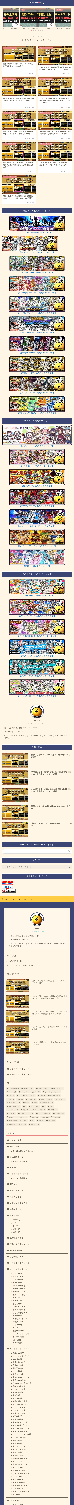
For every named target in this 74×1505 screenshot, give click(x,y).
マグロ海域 (17, 1274)
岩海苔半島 (17, 1301)
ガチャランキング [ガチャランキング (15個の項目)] (28, 1088)
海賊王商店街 (18, 1368)
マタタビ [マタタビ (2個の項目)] (11, 1095)
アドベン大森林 (19, 1470)
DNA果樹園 (17, 1359)
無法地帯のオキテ (20, 1486)
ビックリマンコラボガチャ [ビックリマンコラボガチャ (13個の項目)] (52, 1092)
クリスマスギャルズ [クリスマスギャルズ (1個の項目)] (43, 1088)
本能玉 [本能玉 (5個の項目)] (51, 1106)
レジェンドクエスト (19, 1203)
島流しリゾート (19, 1413)
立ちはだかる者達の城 (22, 1383)
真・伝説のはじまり (21, 1464)
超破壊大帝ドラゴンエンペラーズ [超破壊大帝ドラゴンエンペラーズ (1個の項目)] (18, 1120)
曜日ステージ (16, 1184)
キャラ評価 (15, 1215)
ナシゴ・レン (18, 1461)
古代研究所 (17, 1343)
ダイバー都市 (18, 1452)
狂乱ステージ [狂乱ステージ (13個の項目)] (27, 1110)
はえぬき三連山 (19, 1389)
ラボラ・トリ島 (19, 1410)
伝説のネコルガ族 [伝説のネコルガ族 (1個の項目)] (55, 1095)
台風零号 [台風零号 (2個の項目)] (11, 1099)
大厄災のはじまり (20, 1446)
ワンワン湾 (17, 1477)
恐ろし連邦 (17, 1304)
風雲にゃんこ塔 (17, 1238)
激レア (15, 1226)
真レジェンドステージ (20, 1349)
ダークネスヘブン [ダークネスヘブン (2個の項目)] (58, 1088)
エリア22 (16, 1328)
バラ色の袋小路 (19, 1437)
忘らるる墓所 (18, 1419)
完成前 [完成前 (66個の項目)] (35, 1102)
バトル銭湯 (17, 1371)
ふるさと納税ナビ (14, 961)
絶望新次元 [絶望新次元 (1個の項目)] (35, 1117)
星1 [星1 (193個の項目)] (25, 1106)
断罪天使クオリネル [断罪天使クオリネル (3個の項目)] (14, 1106)
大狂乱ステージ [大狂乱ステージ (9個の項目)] (60, 1099)
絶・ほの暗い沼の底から (23, 1151)
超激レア (16, 1229)
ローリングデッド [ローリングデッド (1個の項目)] (30, 1095)
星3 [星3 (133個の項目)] (38, 1106)
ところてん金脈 (19, 1407)
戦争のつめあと (19, 1286)
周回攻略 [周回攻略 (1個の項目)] (20, 1099)
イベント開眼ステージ (20, 1263)
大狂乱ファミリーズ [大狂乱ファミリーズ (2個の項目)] (14, 1102)
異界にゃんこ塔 (17, 1190)
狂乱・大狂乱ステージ (20, 1244)
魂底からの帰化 (19, 1380)
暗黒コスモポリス (20, 1295)
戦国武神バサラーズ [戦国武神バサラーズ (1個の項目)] (47, 1102)
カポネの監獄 (18, 1277)
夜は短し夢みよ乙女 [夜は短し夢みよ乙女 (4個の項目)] (46, 1099)
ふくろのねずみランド (22, 1313)
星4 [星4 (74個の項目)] (44, 1106)
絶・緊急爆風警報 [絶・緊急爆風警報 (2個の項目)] (59, 1113)
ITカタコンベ (18, 1322)
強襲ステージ (16, 1209)
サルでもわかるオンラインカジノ (21, 965)
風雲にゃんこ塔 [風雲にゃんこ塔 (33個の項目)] (35, 1124)
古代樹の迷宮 (18, 1365)
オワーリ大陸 (18, 1337)
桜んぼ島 (16, 1495)
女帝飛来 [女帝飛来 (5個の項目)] (26, 1102)
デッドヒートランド (21, 1428)
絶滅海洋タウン (19, 1395)
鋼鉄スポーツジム (20, 1440)
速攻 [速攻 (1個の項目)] (33, 1120)
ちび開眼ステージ (18, 1257)
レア (14, 1223)
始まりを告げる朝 (20, 1425)
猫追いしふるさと (20, 1362)
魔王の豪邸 (17, 1283)
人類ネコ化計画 (19, 1386)
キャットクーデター (21, 1492)
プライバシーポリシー (20, 1069)
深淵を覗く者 (18, 1479)
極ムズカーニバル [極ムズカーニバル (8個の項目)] (14, 1110)
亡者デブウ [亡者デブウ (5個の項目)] (42, 1095)
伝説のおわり (18, 1340)
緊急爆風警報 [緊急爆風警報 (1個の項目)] (56, 1117)
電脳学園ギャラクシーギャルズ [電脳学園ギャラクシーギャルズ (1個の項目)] (17, 1124)
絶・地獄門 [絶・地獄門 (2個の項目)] (12, 1113)
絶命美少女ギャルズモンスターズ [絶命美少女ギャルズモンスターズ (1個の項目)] (18, 1117)
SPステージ (15, 1501)
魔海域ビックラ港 (20, 1422)
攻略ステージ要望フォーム (22, 1074)
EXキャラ (17, 1220)
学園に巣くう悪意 (20, 1401)
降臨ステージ (16, 1146)
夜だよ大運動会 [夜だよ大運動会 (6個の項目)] (31, 1099)
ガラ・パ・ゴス (19, 1298)
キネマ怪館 (17, 1443)
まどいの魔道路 (19, 1449)
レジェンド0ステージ (19, 1174)
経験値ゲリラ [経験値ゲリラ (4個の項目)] (53, 1110)
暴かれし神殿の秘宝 (21, 1459)
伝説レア (16, 1232)
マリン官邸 (17, 1398)
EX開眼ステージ (17, 1250)
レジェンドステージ (19, 1269)
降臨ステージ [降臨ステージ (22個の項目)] (52, 1120)
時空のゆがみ (18, 1392)
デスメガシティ (19, 1483)
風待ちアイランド (20, 1319)
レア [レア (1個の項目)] (19, 1095)
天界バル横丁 (18, 1353)
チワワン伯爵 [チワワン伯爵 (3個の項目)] (12, 1092)
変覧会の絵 (17, 1325)
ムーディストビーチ (21, 1356)
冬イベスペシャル (20, 1162)
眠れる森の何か (19, 1404)
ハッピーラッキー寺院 (22, 1434)
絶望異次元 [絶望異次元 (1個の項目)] (45, 1117)
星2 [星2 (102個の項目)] (32, 1106)
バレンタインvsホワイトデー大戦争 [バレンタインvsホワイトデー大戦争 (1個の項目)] (30, 1092)
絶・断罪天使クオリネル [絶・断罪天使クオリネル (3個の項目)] (26, 1113)
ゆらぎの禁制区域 (20, 1178)
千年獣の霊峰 (18, 1455)
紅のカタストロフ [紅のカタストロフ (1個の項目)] (40, 1110)
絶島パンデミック (20, 1310)
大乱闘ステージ (17, 1157)
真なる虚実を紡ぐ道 (21, 1377)
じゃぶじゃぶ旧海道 (21, 1474)
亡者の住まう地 (19, 1307)
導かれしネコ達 (19, 1292)
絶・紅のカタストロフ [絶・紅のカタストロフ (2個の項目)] (43, 1113)
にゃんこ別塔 (16, 1140)
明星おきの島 (18, 1374)
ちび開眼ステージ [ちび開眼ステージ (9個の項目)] (14, 1088)
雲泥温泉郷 (17, 1316)
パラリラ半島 (18, 1489)
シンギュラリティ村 (21, 1334)
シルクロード (18, 1280)
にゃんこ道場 (16, 1197)
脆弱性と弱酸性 (19, 1289)
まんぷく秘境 (18, 1468)
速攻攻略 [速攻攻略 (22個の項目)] (41, 1120)
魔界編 (13, 1167)
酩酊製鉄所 (17, 1416)
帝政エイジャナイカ (21, 1431)
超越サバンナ (18, 1331)
